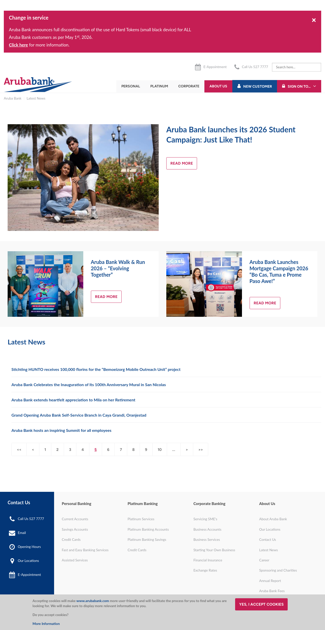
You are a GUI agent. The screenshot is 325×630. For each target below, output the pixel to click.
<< (19, 449)
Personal (130, 86)
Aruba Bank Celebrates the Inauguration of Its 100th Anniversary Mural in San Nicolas (88, 384)
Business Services (206, 540)
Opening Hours (29, 547)
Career (264, 560)
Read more (181, 163)
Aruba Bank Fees (272, 591)
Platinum (159, 86)
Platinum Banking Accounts (148, 529)
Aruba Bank (12, 98)
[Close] (314, 19)
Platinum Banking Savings (146, 540)
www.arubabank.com (92, 601)
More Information (46, 624)
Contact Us (267, 540)
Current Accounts (75, 519)
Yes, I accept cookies (261, 604)
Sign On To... (299, 86)
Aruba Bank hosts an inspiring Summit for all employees (61, 430)
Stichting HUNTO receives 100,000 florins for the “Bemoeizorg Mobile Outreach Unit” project (96, 369)
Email (22, 533)
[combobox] (296, 67)
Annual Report (270, 581)
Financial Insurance (207, 560)
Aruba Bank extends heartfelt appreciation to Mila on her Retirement (73, 399)
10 (160, 449)
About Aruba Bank (273, 519)
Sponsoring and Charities (278, 570)
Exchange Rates (205, 570)
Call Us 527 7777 (255, 67)
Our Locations (28, 561)
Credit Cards (71, 540)
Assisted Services (75, 560)
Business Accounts (207, 529)
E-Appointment (214, 67)
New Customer (257, 86)
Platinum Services (140, 519)
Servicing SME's (205, 519)
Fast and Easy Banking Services (85, 550)
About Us (218, 86)
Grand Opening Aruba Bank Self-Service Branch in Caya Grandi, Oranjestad (78, 415)
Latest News (36, 98)
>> (200, 449)
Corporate (188, 86)
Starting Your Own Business (214, 550)
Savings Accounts (75, 529)
